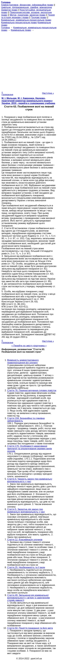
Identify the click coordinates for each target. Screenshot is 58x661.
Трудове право (38, 17)
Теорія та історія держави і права (28, 16)
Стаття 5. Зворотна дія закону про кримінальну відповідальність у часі (26, 510)
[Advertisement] (29, 60)
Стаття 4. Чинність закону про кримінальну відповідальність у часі (29, 480)
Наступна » (48, 93)
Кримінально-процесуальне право (19, 22)
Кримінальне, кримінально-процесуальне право (26, 20)
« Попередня (7, 93)
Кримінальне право (21, 30)
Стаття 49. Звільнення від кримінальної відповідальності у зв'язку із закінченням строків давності (28, 597)
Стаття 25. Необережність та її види (26, 567)
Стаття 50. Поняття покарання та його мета (30, 628)
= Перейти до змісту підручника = (29, 345)
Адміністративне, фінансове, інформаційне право (27, 5)
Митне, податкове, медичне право (28, 15)
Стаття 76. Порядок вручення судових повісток (31, 390)
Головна (5, 27)
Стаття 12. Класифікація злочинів (24, 539)
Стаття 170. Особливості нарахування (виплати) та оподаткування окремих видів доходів (29, 448)
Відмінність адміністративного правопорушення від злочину (23, 361)
